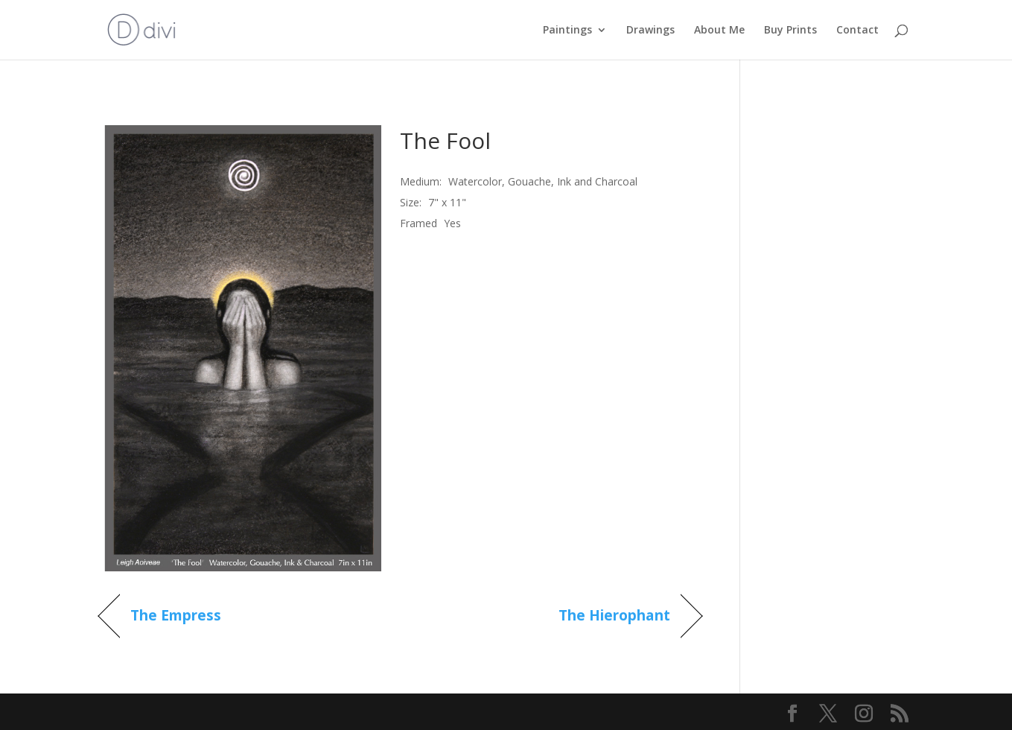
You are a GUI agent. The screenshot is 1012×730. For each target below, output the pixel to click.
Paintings (567, 30)
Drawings (650, 30)
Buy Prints (790, 30)
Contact (857, 30)
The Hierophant (614, 616)
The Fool (445, 140)
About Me (719, 30)
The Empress (176, 616)
